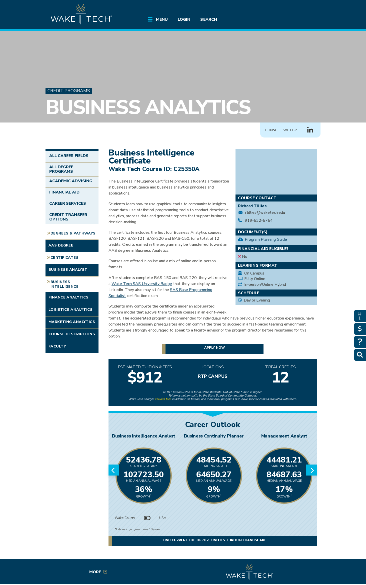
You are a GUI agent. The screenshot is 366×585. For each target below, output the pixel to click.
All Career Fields (68, 155)
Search (208, 19)
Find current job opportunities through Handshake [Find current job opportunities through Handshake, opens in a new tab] (214, 540)
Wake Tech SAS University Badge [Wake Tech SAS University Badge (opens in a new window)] (142, 283)
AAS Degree (60, 245)
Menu (162, 19)
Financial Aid (64, 192)
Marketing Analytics (71, 321)
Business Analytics (148, 107)
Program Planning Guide (266, 239)
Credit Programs (69, 91)
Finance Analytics (68, 297)
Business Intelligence (64, 284)
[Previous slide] (113, 470)
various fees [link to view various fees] (163, 399)
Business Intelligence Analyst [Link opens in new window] (143, 436)
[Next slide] (311, 470)
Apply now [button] (214, 348)
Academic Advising (70, 181)
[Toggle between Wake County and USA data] (147, 518)
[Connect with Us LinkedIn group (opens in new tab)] (310, 130)
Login (184, 19)
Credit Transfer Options (68, 217)
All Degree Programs (61, 169)
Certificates (64, 257)
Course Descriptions (71, 334)
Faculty (57, 346)
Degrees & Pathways (73, 233)
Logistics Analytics (70, 309)
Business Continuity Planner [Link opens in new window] (214, 436)
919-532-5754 (259, 220)
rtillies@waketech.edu (265, 212)
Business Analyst (68, 269)
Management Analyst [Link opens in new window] (284, 436)
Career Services (67, 203)
